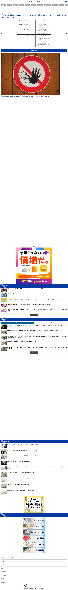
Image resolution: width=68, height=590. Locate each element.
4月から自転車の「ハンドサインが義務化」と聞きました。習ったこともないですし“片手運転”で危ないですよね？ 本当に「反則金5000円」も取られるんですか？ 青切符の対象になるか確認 (37, 337)
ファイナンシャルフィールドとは (8, 557)
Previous (1, 33)
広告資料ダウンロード (5, 582)
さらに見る (34, 352)
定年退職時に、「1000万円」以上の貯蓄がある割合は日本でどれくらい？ (21, 341)
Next (66, 33)
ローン (39, 5)
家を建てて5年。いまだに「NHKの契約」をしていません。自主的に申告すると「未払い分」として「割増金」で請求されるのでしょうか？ (34, 330)
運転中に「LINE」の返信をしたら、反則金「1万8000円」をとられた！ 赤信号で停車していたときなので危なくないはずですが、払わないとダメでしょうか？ (37, 326)
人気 (3, 5)
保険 (33, 5)
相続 (15, 5)
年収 (9, 5)
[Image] (34, 2)
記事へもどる (34, 50)
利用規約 (3, 564)
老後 (61, 5)
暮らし (54, 5)
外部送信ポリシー (4, 571)
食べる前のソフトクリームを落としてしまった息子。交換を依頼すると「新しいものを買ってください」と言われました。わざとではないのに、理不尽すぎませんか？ (37, 348)
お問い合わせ (4, 575)
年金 (27, 5)
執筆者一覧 (3, 578)
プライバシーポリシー (5, 568)
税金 (21, 5)
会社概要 (3, 561)
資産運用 (47, 5)
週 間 (17, 322)
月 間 (50, 322)
